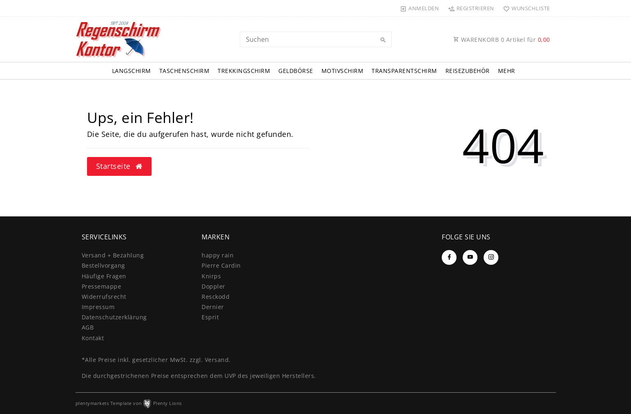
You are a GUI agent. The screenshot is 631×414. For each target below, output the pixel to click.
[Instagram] (491, 257)
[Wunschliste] (525, 8)
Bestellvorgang (103, 265)
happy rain (218, 255)
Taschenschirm (184, 71)
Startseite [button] (119, 166)
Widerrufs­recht (104, 296)
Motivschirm (342, 71)
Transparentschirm (404, 71)
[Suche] (383, 40)
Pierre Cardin (221, 265)
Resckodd (215, 296)
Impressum (98, 307)
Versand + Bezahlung (113, 255)
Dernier (213, 307)
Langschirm (131, 71)
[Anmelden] (420, 8)
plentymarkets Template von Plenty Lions (129, 403)
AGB (88, 327)
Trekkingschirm (244, 71)
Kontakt (93, 338)
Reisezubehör (467, 71)
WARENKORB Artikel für (501, 39)
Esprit (210, 317)
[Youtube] (470, 257)
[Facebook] (449, 257)
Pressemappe (102, 286)
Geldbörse (295, 71)
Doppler (213, 286)
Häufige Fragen (104, 276)
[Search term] (316, 39)
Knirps (211, 276)
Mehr (506, 71)
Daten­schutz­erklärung (114, 317)
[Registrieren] (471, 8)
